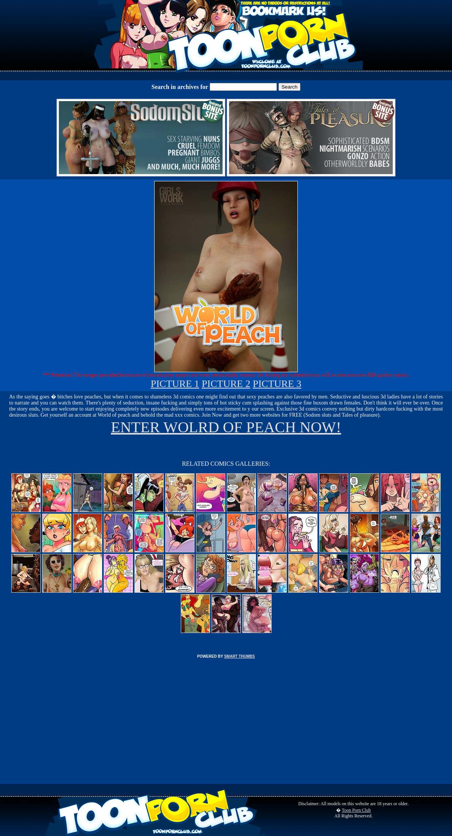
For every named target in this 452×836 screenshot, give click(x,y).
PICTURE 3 (277, 383)
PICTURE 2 (226, 383)
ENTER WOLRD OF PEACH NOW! (226, 427)
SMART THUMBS (239, 656)
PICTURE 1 (175, 383)
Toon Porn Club (356, 810)
